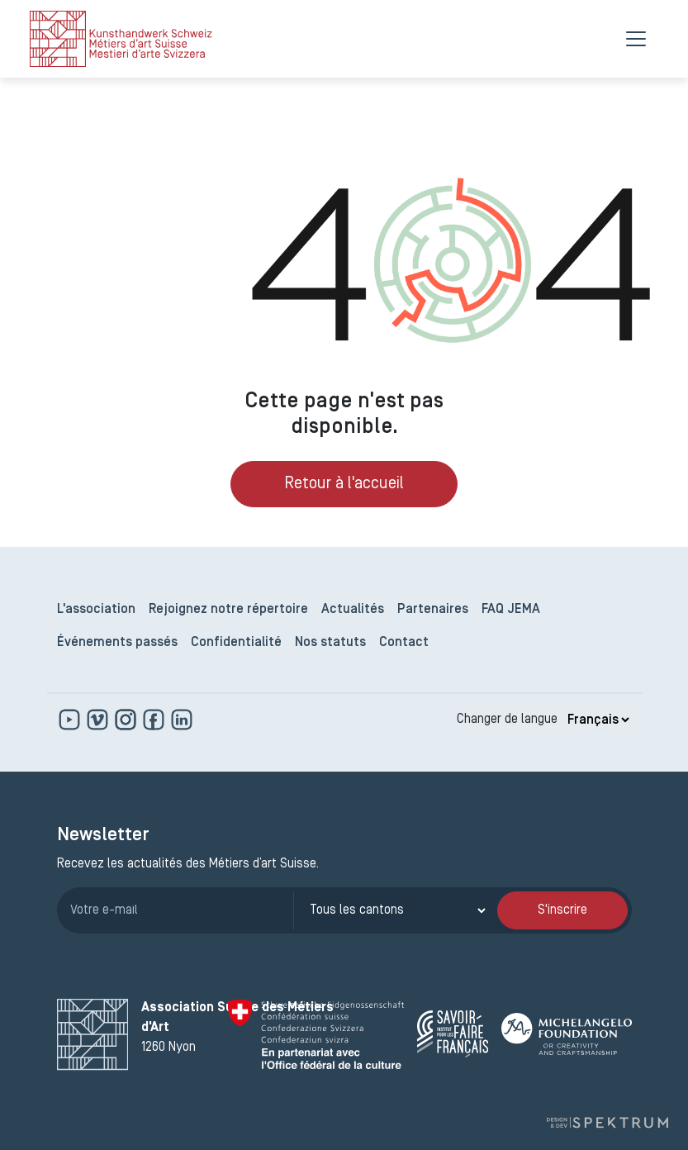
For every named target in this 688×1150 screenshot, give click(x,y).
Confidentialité (236, 643)
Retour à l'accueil (344, 484)
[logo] (121, 39)
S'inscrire (562, 910)
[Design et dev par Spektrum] (607, 1123)
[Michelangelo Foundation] (566, 1034)
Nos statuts (330, 643)
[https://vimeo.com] (99, 719)
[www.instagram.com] (127, 719)
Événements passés (117, 643)
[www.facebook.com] (155, 719)
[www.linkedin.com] (181, 719)
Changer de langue (507, 719)
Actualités (352, 609)
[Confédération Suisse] (316, 1034)
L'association (96, 609)
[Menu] (636, 39)
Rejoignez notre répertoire (228, 609)
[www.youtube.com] (71, 719)
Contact (404, 643)
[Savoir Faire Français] (452, 1033)
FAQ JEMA (511, 609)
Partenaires (432, 609)
